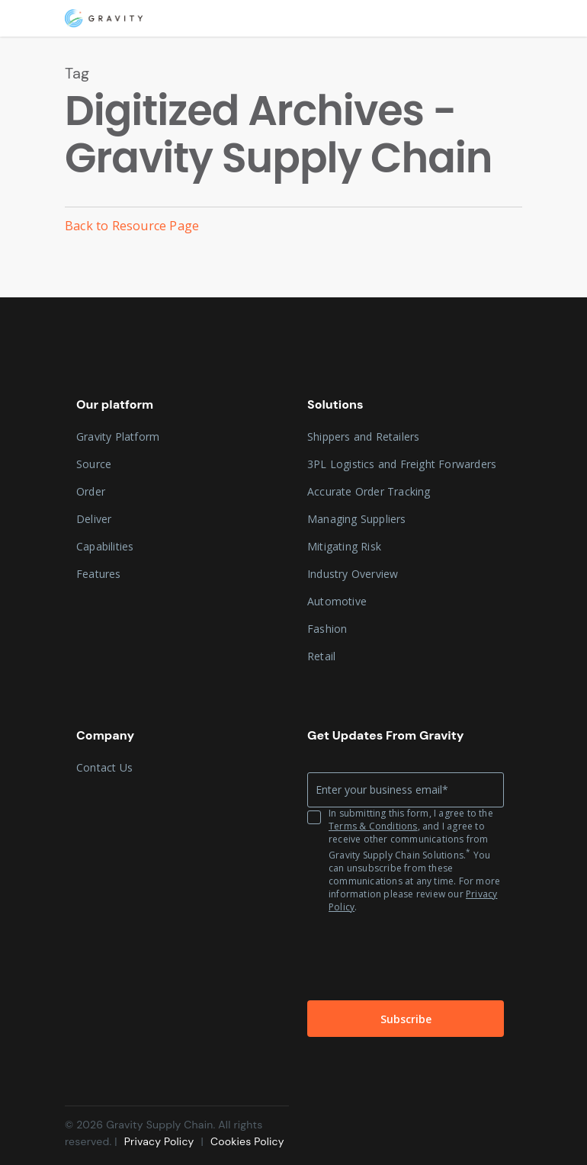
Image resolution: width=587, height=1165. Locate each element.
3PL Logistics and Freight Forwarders (401, 464)
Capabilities (104, 546)
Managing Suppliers (356, 519)
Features (98, 573)
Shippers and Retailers (363, 436)
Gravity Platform (117, 436)
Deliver (93, 519)
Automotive (337, 601)
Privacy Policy (160, 1141)
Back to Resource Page (132, 225)
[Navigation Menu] (513, 18)
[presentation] (406, 954)
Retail (321, 656)
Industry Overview (352, 573)
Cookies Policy (247, 1141)
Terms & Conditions (373, 826)
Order (90, 491)
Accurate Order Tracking (369, 491)
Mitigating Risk (344, 546)
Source (93, 464)
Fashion (327, 628)
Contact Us (104, 767)
